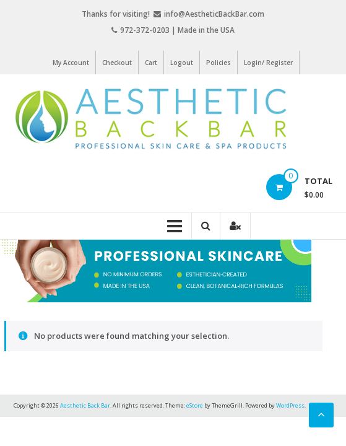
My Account (71, 62)
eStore (194, 405)
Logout (181, 62)
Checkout (117, 62)
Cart (151, 62)
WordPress (290, 405)
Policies (218, 62)
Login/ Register (268, 62)
